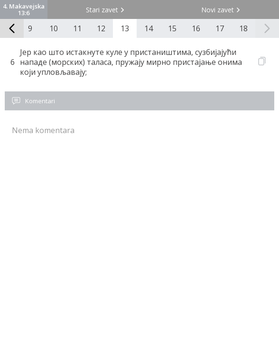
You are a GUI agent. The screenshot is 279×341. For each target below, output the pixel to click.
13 (125, 28)
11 (77, 28)
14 (148, 28)
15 (172, 28)
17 (219, 28)
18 (243, 28)
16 (196, 28)
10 (53, 28)
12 (101, 28)
